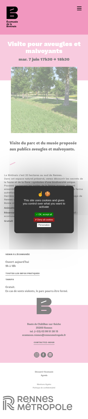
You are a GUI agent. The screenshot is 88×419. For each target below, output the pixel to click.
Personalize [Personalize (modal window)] (44, 225)
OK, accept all (44, 214)
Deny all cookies (44, 220)
